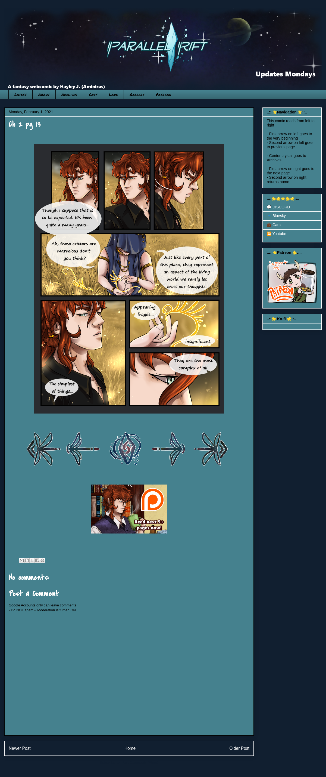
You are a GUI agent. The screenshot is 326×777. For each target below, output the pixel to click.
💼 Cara (274, 225)
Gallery (137, 94)
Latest (20, 94)
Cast (93, 94)
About (44, 94)
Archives (69, 94)
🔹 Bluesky (276, 216)
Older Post (239, 748)
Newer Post (20, 748)
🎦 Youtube (276, 234)
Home (130, 748)
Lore (113, 94)
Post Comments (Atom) (139, 762)
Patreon (163, 94)
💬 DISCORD (278, 207)
